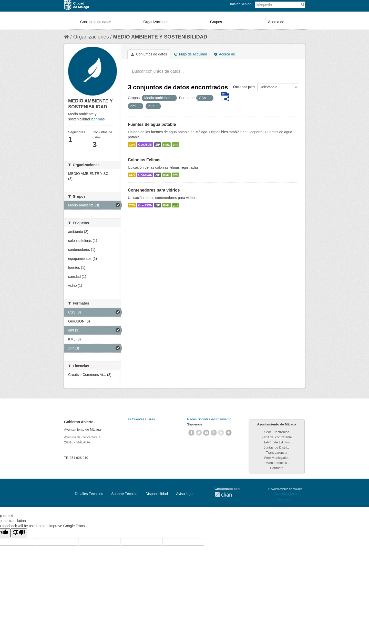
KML (166, 144)
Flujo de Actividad (190, 54)
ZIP (157, 144)
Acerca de (276, 22)
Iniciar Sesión (241, 4)
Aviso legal (184, 494)
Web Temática (276, 463)
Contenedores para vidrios (154, 190)
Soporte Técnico (124, 494)
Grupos (216, 22)
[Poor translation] (19, 532)
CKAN (223, 494)
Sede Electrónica (276, 432)
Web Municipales (276, 458)
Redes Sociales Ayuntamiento (209, 419)
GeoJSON (145, 144)
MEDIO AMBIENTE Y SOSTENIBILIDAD (160, 37)
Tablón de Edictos (276, 442)
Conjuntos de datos (95, 22)
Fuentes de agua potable (152, 124)
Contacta (276, 468)
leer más (98, 119)
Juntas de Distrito (276, 447)
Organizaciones (156, 22)
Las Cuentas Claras (140, 419)
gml (175, 144)
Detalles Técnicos (89, 494)
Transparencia (276, 452)
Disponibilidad (157, 494)
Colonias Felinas (144, 160)
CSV (132, 144)
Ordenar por (243, 87)
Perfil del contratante (276, 437)
